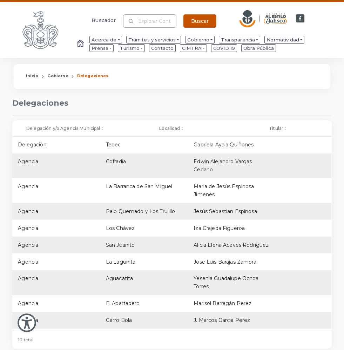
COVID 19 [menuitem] (224, 48)
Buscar (200, 21)
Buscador (104, 20)
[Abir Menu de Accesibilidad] (26, 322)
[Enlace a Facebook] (300, 18)
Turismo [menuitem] (130, 48)
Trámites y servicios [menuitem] (152, 39)
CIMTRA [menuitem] (192, 48)
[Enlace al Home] (81, 44)
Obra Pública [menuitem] (258, 48)
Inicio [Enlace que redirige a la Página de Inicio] (32, 75)
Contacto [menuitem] (162, 48)
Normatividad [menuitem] (283, 39)
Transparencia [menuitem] (238, 39)
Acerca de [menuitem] (104, 39)
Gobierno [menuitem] (198, 39)
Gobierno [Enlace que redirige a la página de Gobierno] (57, 75)
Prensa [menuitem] (100, 48)
